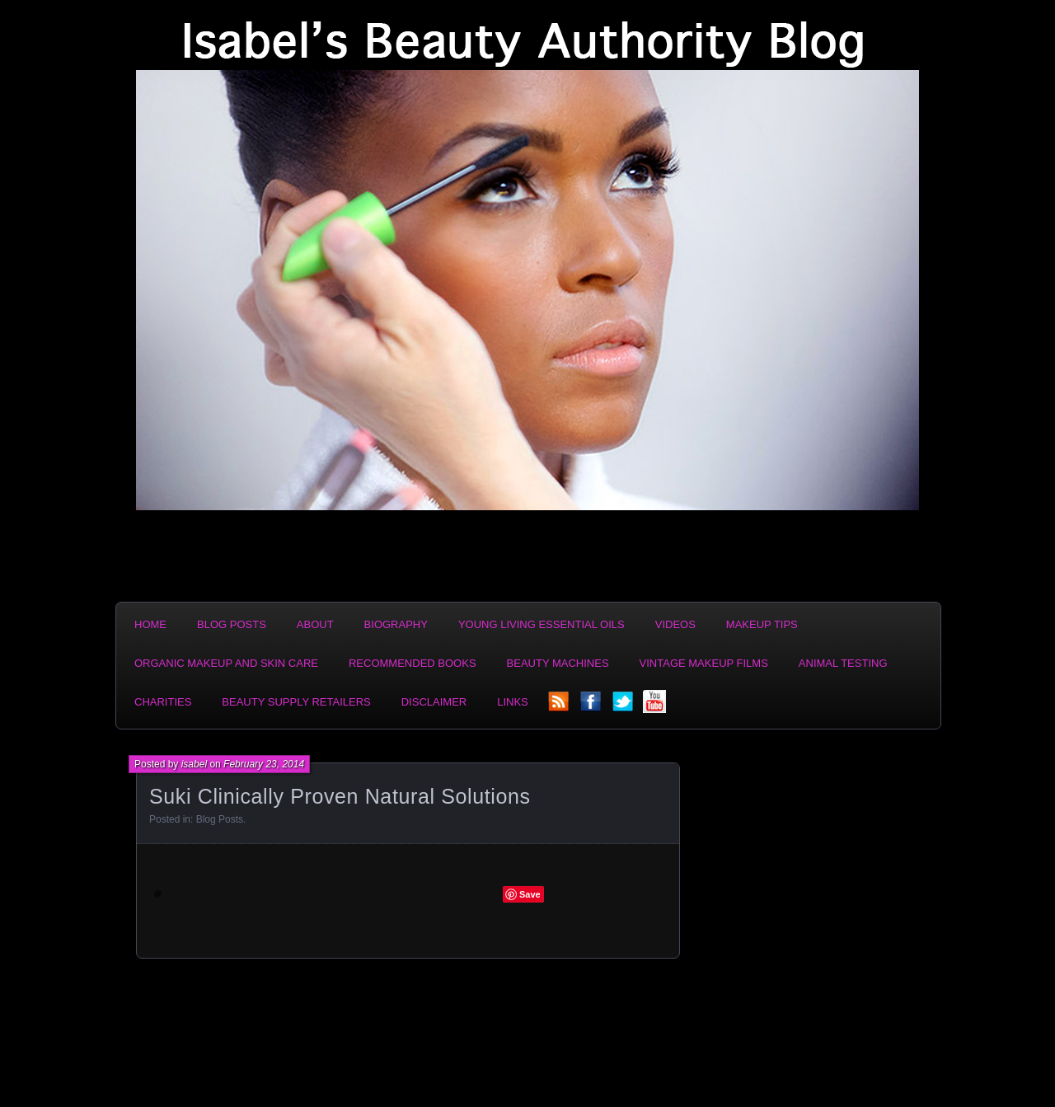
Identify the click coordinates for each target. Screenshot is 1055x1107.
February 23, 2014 (263, 764)
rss (559, 706)
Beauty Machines (558, 663)
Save (530, 894)
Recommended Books (412, 663)
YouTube (656, 706)
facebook (592, 706)
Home (150, 624)
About (315, 624)
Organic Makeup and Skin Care (226, 663)
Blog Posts (231, 624)
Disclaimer (434, 702)
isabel (194, 764)
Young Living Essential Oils (541, 624)
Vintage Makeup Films (704, 663)
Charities (162, 702)
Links (512, 702)
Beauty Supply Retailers (296, 702)
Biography (396, 624)
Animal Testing (843, 663)
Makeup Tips (762, 624)
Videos (675, 624)
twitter (624, 706)
